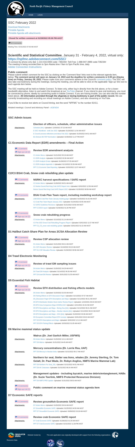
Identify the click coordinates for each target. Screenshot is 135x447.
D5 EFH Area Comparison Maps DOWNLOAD (49, 305)
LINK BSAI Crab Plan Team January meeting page (51, 199)
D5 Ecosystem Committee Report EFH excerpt (49, 317)
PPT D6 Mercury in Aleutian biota (45, 352)
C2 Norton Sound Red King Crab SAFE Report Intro (51, 186)
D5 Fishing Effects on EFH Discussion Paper (49, 296)
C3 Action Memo (39, 220)
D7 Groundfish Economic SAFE (44, 408)
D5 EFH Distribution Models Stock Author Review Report (53, 302)
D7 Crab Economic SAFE (42, 421)
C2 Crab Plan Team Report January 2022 (47, 202)
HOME (30, 15)
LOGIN (40, 15)
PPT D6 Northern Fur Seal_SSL (44, 364)
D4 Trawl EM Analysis (41, 271)
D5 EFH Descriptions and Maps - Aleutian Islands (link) (52, 311)
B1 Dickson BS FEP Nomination (44, 137)
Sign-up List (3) (22, 290)
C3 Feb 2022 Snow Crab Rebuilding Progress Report (52, 223)
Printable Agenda (16, 30)
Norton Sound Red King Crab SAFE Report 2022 (50, 189)
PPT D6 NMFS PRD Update (43, 381)
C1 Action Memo (39, 155)
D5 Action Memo (39, 293)
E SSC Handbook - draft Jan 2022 (45, 131)
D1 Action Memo (39, 244)
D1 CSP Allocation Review (42, 247)
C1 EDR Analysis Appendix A (43, 164)
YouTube (71, 91)
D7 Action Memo (39, 405)
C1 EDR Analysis (39, 158)
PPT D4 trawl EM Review (42, 274)
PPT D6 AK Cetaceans (41, 368)
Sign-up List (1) (22, 241)
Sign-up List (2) (22, 152)
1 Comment (21, 149)
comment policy (104, 79)
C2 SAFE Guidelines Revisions (44, 205)
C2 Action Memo (39, 183)
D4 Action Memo (39, 268)
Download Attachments (19, 27)
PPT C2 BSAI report (40, 208)
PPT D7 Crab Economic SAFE (44, 424)
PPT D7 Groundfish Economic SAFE (46, 411)
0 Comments (21, 180)
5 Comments (21, 237)
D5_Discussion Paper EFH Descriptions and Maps (51, 299)
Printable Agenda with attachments (24, 33)
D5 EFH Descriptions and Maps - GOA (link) (48, 314)
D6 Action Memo (39, 339)
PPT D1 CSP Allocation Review (44, 250)
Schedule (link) (38, 128)
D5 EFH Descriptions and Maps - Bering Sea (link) (51, 308)
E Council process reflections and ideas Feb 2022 (50, 134)
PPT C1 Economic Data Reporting (45, 167)
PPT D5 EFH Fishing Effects (43, 323)
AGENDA (54, 107)
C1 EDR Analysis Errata (41, 161)
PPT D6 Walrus (38, 342)
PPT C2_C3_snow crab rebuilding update (47, 226)
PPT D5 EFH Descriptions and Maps (46, 320)
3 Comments (21, 286)
